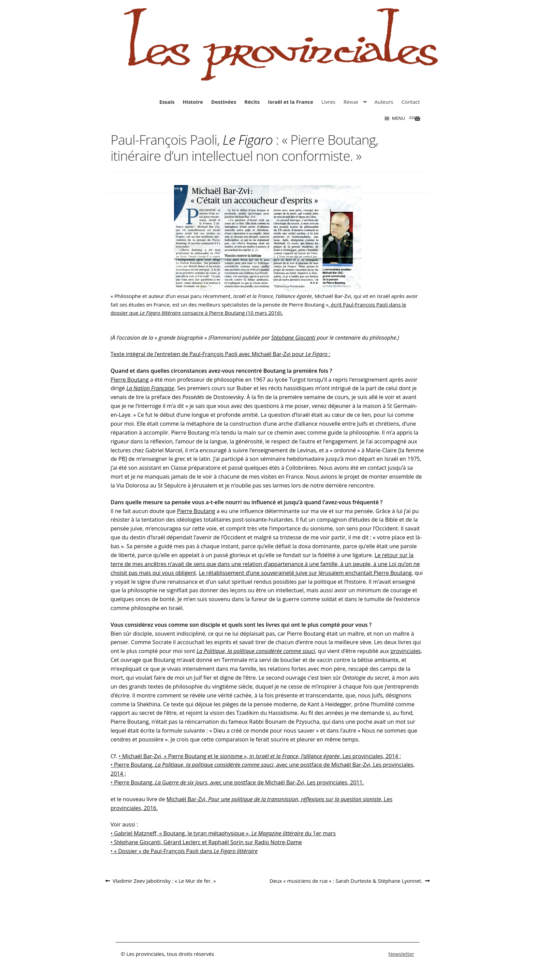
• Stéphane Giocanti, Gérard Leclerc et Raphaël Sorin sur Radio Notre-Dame (206, 842)
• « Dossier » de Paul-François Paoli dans (184, 851)
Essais (166, 101)
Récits (252, 101)
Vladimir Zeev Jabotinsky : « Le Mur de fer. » (164, 881)
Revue (351, 101)
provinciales (405, 651)
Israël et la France (290, 101)
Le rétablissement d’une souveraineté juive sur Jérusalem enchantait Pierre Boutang (305, 573)
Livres (328, 101)
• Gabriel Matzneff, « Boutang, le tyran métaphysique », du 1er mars (223, 833)
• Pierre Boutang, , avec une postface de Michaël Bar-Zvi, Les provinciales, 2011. (237, 782)
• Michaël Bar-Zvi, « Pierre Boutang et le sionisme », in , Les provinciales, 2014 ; (260, 756)
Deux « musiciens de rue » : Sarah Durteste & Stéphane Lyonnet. (346, 881)
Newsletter (401, 953)
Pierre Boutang (130, 379)
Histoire (193, 101)
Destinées (223, 101)
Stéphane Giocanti (293, 337)
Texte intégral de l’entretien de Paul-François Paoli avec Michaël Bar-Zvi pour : (220, 354)
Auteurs (384, 101)
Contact (410, 101)
